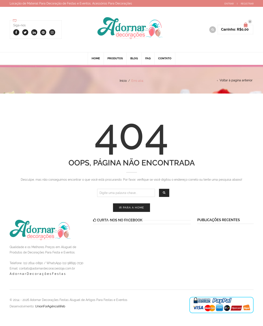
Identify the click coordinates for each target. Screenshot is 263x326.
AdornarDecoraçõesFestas (38, 273)
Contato (164, 58)
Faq (148, 58)
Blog (134, 58)
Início (123, 80)
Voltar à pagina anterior (236, 80)
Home (96, 58)
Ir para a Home (131, 207)
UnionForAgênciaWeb (50, 306)
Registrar (247, 3)
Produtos (115, 58)
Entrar (229, 3)
